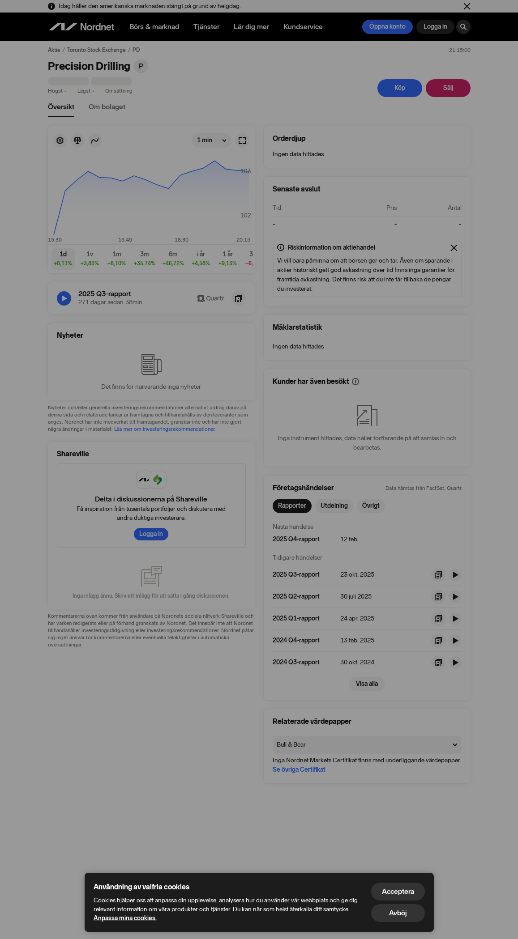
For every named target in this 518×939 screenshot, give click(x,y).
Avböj (398, 913)
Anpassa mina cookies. (125, 918)
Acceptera (398, 891)
